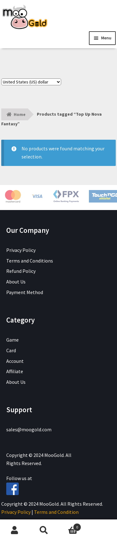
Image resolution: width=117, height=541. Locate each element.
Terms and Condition (56, 512)
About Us (16, 281)
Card (11, 350)
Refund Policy (21, 271)
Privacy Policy (21, 250)
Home (20, 114)
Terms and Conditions (29, 261)
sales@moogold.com (28, 429)
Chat (102, 530)
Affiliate (14, 371)
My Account (14, 530)
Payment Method (24, 292)
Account (15, 361)
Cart (70, 525)
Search (44, 530)
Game (12, 340)
